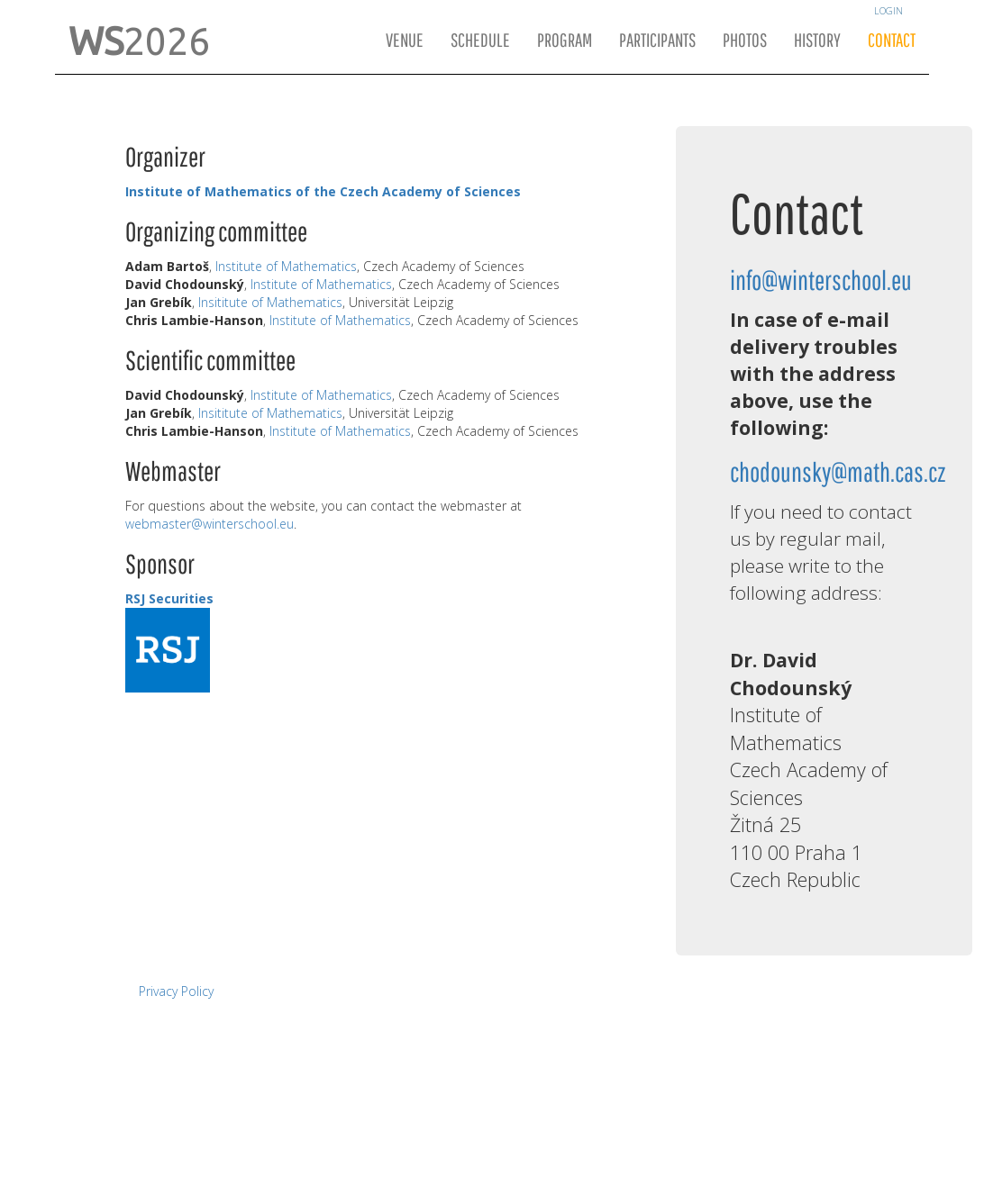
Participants (657, 41)
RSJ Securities (169, 598)
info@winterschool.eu (821, 282)
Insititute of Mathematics (270, 302)
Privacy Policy (176, 991)
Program (564, 41)
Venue (405, 41)
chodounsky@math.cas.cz (838, 474)
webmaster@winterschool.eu (209, 523)
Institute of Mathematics (286, 266)
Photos (745, 41)
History (817, 41)
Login (888, 11)
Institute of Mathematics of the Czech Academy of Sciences (323, 191)
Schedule (480, 41)
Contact (892, 41)
